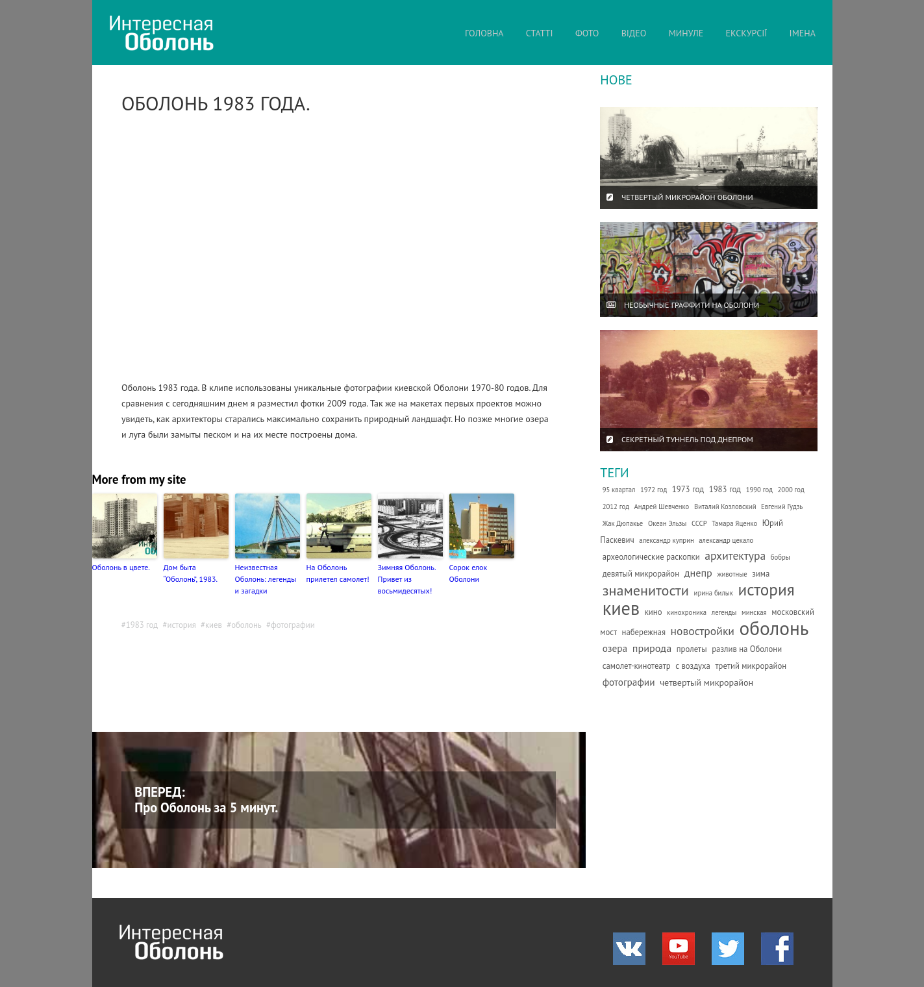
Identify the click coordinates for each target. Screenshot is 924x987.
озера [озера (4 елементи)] (615, 648)
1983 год (142, 625)
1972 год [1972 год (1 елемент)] (653, 489)
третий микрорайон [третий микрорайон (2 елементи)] (750, 665)
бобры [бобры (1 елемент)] (780, 557)
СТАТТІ (539, 33)
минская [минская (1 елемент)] (754, 612)
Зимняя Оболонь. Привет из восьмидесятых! (407, 578)
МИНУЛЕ (686, 33)
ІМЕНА (803, 33)
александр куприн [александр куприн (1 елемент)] (666, 540)
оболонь (246, 625)
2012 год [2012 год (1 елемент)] (616, 506)
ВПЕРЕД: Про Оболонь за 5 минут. (206, 799)
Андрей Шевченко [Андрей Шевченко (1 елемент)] (662, 506)
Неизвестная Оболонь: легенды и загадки (266, 578)
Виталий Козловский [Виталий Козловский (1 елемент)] (725, 506)
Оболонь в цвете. (121, 567)
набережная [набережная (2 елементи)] (644, 632)
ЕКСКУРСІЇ (747, 33)
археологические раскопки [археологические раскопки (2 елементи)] (651, 556)
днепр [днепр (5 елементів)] (698, 572)
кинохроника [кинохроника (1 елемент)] (686, 612)
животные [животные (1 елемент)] (732, 574)
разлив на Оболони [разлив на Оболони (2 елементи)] (747, 649)
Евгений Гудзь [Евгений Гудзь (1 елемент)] (782, 506)
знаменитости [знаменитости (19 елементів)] (646, 590)
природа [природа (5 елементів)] (651, 648)
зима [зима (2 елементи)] (760, 573)
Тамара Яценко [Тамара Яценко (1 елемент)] (734, 523)
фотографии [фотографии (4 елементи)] (629, 681)
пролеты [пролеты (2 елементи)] (692, 649)
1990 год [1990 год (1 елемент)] (759, 489)
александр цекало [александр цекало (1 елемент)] (726, 540)
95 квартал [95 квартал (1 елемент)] (619, 489)
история (181, 625)
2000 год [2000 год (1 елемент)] (791, 489)
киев (213, 625)
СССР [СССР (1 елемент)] (699, 523)
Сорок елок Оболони (468, 573)
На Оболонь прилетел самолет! (337, 573)
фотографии (293, 625)
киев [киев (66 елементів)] (621, 608)
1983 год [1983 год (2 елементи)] (725, 489)
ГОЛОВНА (484, 33)
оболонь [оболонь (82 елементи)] (774, 628)
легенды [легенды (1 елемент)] (724, 612)
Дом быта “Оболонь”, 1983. (191, 573)
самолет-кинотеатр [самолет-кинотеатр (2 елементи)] (637, 665)
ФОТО (587, 33)
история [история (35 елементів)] (766, 589)
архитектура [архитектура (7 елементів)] (735, 555)
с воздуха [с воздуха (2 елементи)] (692, 665)
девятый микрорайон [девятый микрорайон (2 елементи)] (641, 573)
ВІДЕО (634, 33)
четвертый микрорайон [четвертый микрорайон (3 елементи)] (706, 682)
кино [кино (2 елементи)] (653, 612)
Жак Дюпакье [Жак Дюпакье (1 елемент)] (623, 523)
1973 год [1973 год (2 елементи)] (688, 489)
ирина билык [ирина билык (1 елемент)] (713, 592)
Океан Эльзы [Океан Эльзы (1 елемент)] (667, 523)
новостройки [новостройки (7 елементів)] (702, 630)
